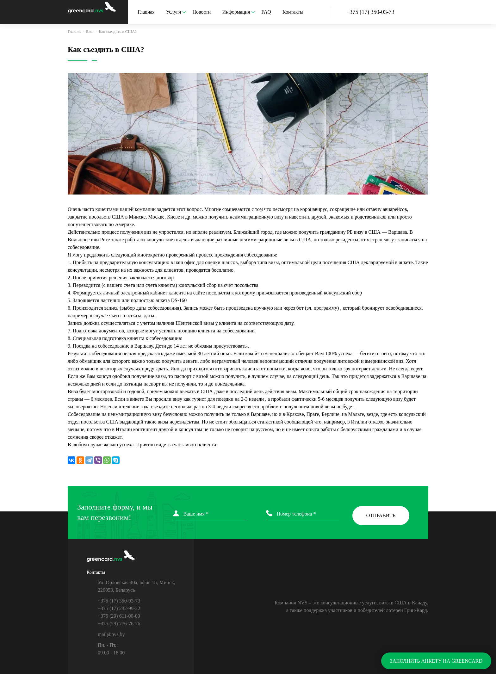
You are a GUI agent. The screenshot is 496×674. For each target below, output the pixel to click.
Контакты (292, 12)
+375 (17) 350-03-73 (119, 600)
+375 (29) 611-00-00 (119, 616)
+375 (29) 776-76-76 (119, 623)
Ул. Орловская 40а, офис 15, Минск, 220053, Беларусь (136, 586)
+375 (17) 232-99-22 (119, 608)
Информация (238, 12)
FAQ (266, 12)
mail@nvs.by (111, 634)
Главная (146, 12)
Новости (201, 12)
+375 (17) (370, 12)
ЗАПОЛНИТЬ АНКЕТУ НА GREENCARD (436, 661)
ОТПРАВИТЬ (380, 515)
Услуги (176, 12)
